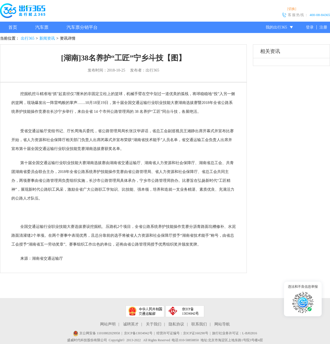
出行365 (27, 38)
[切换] (291, 9)
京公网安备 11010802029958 (96, 333)
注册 (323, 27)
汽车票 (42, 27)
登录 (310, 27)
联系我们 (199, 324)
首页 (12, 27)
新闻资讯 (47, 38)
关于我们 (153, 324)
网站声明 (108, 324)
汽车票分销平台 (82, 27)
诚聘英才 (131, 324)
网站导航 (222, 324)
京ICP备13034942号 (138, 333)
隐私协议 (176, 324)
